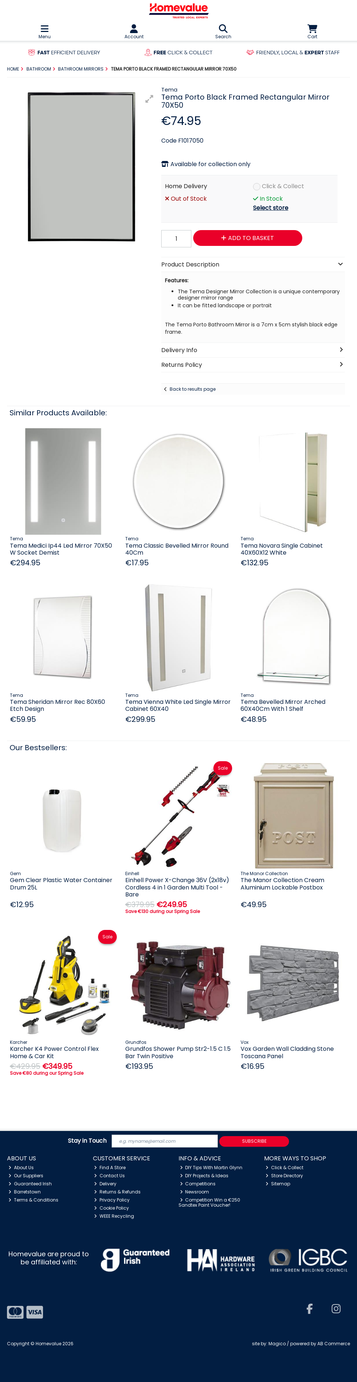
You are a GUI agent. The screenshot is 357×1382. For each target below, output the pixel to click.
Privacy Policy (112, 1200)
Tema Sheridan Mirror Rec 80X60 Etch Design (57, 705)
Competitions (198, 1184)
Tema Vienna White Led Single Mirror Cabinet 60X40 (178, 705)
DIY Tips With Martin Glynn (211, 1167)
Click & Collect (283, 186)
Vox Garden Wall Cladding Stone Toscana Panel (287, 1052)
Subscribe (254, 1141)
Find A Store (110, 1167)
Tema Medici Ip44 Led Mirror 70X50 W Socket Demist (61, 549)
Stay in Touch (87, 1141)
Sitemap (278, 1184)
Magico (277, 1343)
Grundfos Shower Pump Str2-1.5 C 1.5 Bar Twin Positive (178, 1052)
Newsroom (194, 1192)
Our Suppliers (25, 1175)
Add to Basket (247, 238)
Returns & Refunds (117, 1192)
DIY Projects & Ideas (204, 1175)
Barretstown (24, 1192)
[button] (149, 99)
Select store (270, 207)
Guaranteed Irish (30, 1184)
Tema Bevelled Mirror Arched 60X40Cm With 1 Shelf (283, 705)
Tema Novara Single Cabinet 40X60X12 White (282, 549)
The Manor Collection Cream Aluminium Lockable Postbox (282, 883)
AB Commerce (333, 1343)
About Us (21, 1167)
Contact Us (109, 1175)
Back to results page (193, 389)
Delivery (105, 1184)
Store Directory (284, 1175)
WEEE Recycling (114, 1216)
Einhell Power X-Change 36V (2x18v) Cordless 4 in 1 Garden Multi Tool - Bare (177, 887)
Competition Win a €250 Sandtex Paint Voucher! (209, 1202)
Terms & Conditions (33, 1200)
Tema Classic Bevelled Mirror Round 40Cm (176, 549)
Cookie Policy (111, 1208)
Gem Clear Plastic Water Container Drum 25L (61, 883)
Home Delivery (186, 186)
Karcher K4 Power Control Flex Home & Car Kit (54, 1052)
